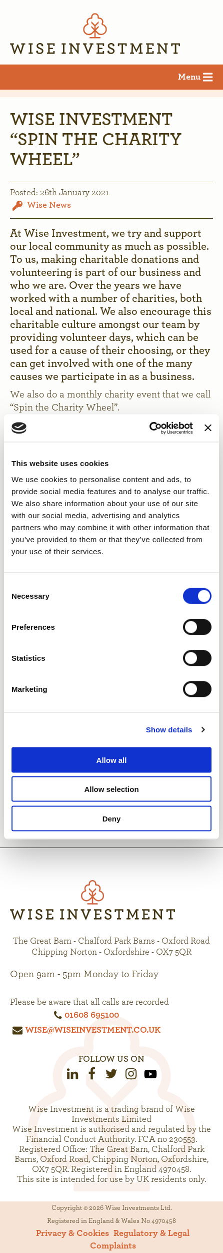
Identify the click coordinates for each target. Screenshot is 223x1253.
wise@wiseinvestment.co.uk (92, 1030)
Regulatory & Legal (152, 1233)
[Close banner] (208, 428)
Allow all (111, 759)
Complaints (113, 1245)
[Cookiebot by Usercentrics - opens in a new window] (149, 428)
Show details (169, 729)
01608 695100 (91, 1015)
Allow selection (111, 789)
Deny (111, 818)
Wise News (49, 204)
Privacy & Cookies (72, 1233)
